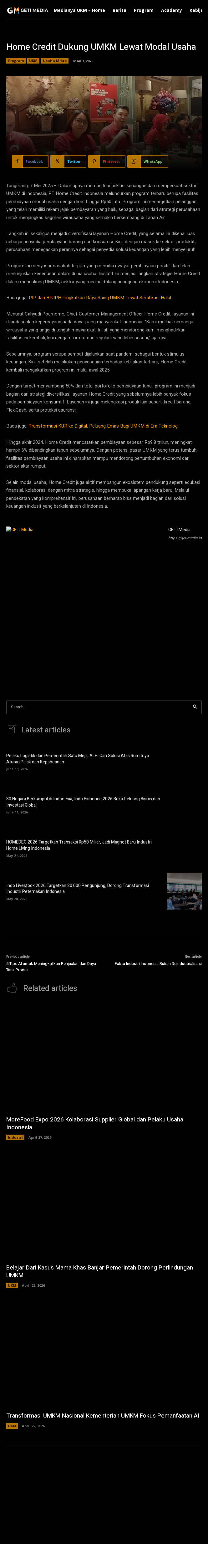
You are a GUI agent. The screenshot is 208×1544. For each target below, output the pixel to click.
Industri (15, 1137)
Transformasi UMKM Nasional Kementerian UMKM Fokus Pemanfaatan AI (103, 1415)
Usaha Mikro (54, 61)
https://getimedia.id (185, 538)
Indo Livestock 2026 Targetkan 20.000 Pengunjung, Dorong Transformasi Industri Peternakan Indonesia (77, 888)
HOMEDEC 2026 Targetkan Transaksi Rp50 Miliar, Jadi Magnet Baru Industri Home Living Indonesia (79, 845)
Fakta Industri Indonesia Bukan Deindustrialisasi (158, 964)
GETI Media (179, 529)
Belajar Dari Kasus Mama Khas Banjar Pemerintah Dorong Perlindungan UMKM (99, 1271)
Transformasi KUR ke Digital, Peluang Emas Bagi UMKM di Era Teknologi (104, 426)
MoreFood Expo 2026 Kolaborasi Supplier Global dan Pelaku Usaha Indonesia (94, 1123)
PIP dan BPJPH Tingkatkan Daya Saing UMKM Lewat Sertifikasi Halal (100, 297)
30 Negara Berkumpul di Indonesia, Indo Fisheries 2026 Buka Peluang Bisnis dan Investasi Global (83, 802)
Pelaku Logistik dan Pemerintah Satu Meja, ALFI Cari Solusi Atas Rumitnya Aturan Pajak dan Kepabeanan (77, 758)
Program (16, 61)
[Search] (195, 707)
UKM (33, 61)
